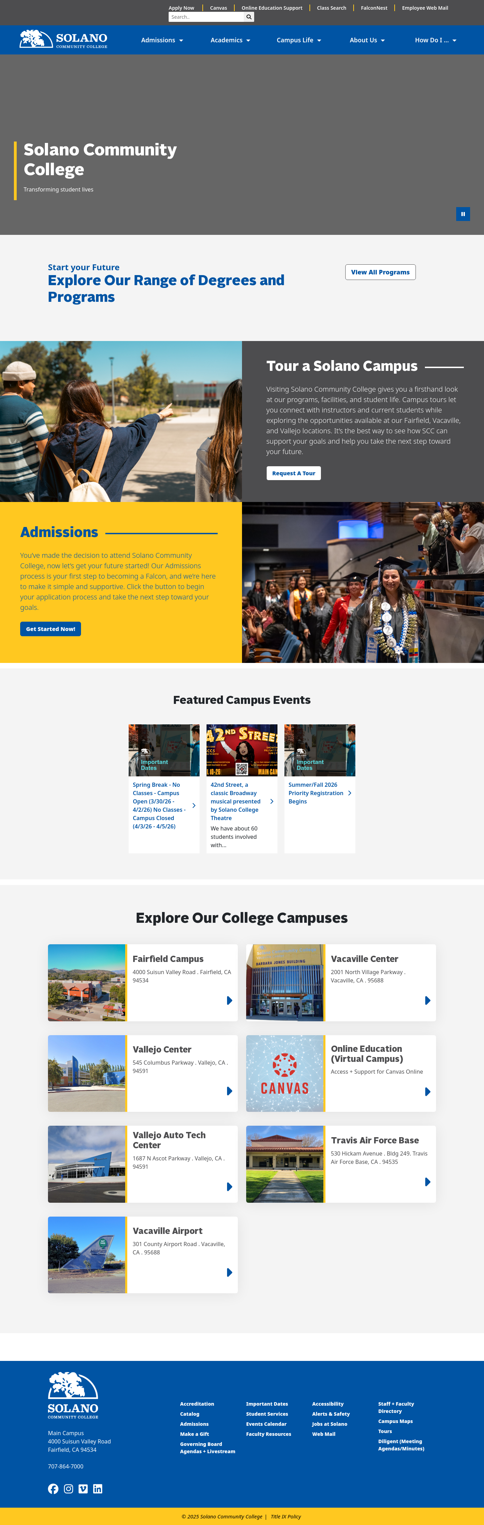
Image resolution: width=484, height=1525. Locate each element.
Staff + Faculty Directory (396, 1407)
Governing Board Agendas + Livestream (207, 1448)
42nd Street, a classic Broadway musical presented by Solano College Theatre (235, 801)
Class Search (331, 8)
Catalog (189, 1414)
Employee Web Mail (425, 8)
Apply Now (182, 8)
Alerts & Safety (331, 1414)
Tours (385, 1431)
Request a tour (293, 473)
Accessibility (328, 1403)
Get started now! (50, 629)
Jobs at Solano (329, 1424)
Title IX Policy (286, 1516)
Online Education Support (272, 8)
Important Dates (267, 1403)
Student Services (267, 1414)
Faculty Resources (268, 1434)
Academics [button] (227, 40)
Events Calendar (266, 1424)
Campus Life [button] (296, 40)
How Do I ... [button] (433, 40)
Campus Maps (395, 1421)
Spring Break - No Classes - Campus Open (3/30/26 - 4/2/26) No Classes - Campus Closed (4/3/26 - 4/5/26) (159, 805)
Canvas (218, 8)
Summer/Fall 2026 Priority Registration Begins (316, 793)
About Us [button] (364, 40)
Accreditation (197, 1403)
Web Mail (324, 1434)
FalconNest (374, 8)
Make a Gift (194, 1434)
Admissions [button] (159, 40)
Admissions (195, 1424)
